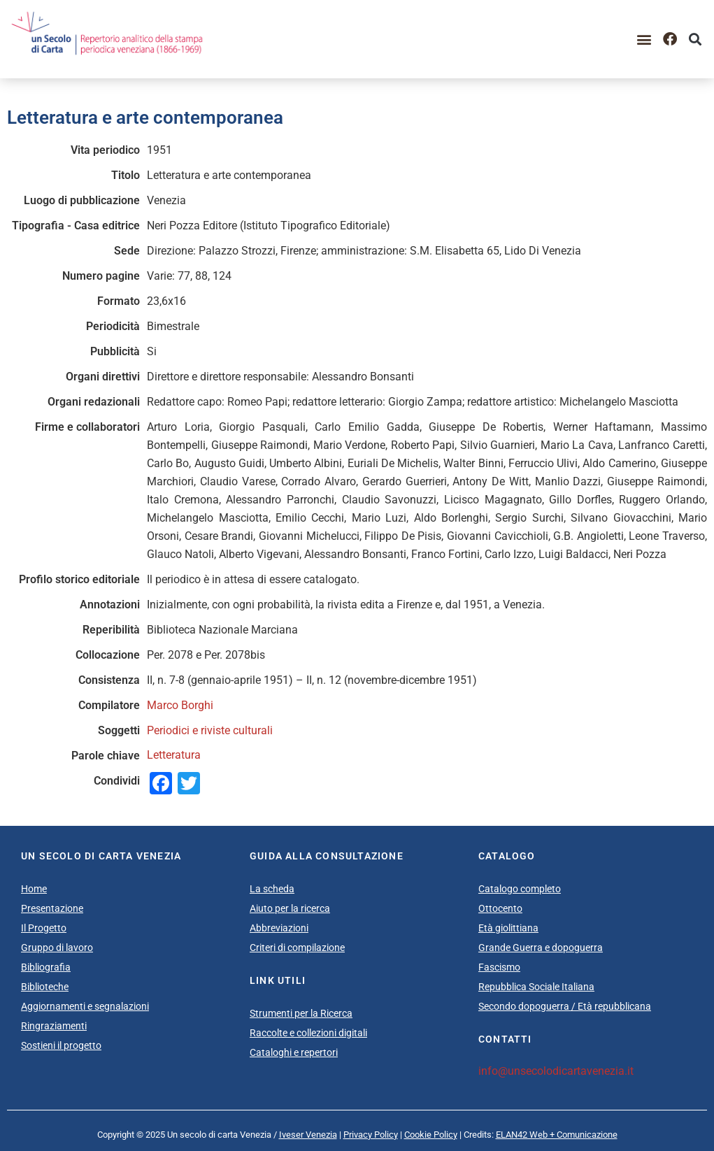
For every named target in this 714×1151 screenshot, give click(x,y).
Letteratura (174, 755)
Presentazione (52, 908)
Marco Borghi (180, 705)
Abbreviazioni (279, 928)
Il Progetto (43, 928)
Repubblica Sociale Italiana (536, 986)
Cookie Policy (430, 1134)
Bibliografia (46, 967)
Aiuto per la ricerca (290, 908)
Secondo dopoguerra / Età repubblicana (564, 1006)
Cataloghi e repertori (294, 1052)
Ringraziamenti (54, 1025)
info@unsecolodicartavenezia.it (556, 1071)
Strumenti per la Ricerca (301, 1013)
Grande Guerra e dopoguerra (540, 947)
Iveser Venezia (308, 1134)
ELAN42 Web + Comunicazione (556, 1134)
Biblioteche (45, 986)
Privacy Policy (370, 1134)
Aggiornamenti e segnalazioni (85, 1006)
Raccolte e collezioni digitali (308, 1032)
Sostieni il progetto (61, 1045)
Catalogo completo (519, 888)
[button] (644, 38)
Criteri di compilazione (297, 947)
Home (34, 888)
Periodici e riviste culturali (210, 730)
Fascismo (499, 967)
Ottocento (500, 908)
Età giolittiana (508, 928)
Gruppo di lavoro (57, 947)
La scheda (272, 888)
